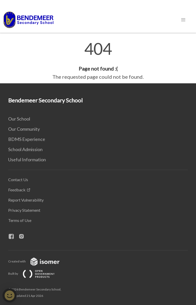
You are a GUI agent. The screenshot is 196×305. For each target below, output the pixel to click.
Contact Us (18, 179)
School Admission (25, 149)
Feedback (17, 189)
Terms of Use (19, 220)
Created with (38, 261)
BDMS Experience (26, 139)
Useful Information (27, 159)
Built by (35, 273)
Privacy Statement (24, 210)
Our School (19, 119)
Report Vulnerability (26, 199)
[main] (98, 61)
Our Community (24, 129)
